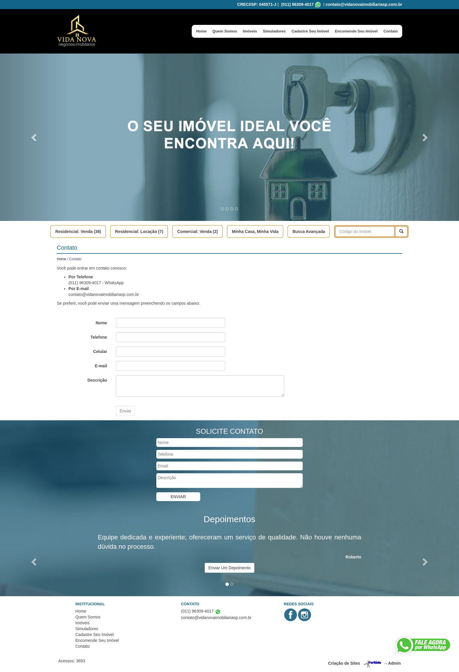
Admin (394, 663)
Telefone (98, 337)
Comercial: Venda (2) (197, 231)
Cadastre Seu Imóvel (310, 31)
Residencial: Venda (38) (78, 231)
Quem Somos (225, 31)
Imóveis (250, 31)
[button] (34, 137)
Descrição (97, 380)
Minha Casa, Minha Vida (255, 231)
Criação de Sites (344, 663)
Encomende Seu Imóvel (356, 31)
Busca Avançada (308, 231)
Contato (390, 31)
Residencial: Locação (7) (139, 231)
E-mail (101, 366)
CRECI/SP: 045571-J (256, 4)
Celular (100, 351)
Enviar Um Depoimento (229, 567)
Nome (101, 322)
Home (201, 31)
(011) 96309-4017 (297, 4)
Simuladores (274, 31)
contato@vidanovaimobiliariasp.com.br (364, 4)
